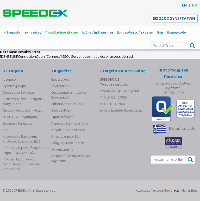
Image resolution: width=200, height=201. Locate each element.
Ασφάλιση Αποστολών (68, 130)
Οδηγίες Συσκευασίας (67, 143)
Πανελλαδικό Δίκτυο (61, 32)
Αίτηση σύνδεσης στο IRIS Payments (70, 158)
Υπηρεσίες (32, 32)
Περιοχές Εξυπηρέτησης (69, 123)
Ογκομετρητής (62, 149)
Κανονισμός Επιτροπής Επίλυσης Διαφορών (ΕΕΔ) (22, 139)
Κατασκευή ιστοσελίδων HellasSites (166, 190)
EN (184, 5)
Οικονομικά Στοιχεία (18, 92)
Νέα (160, 32)
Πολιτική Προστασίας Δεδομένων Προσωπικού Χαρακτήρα (21, 164)
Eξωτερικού (60, 86)
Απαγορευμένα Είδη (66, 136)
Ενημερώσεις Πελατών (135, 32)
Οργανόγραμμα (14, 86)
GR (194, 5)
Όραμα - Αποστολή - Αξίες (22, 110)
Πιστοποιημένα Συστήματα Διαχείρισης (23, 101)
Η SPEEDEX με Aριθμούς (20, 117)
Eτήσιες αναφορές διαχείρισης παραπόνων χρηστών (26, 150)
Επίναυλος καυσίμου (67, 104)
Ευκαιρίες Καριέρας (17, 123)
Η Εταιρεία (11, 32)
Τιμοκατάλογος (62, 117)
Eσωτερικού (60, 79)
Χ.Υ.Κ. (6, 130)
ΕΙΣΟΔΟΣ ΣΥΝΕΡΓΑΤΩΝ (174, 18)
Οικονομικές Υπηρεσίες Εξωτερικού (68, 95)
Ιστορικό (9, 79)
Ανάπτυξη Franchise (97, 32)
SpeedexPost (61, 110)
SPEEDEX (35, 13)
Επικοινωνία (176, 32)
